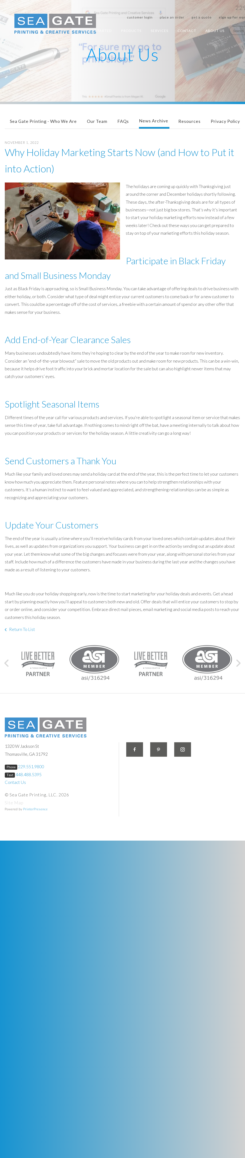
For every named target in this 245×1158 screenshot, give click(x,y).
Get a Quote (201, 17)
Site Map (14, 802)
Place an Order (172, 17)
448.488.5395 (29, 774)
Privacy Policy (225, 121)
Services (159, 31)
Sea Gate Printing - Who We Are (43, 121)
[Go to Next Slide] (238, 663)
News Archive (153, 120)
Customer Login (140, 17)
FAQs (123, 121)
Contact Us (15, 782)
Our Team (97, 121)
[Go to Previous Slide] (7, 663)
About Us (215, 31)
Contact (187, 31)
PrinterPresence (35, 809)
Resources (189, 121)
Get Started (99, 31)
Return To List (21, 629)
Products (131, 31)
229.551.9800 (31, 766)
